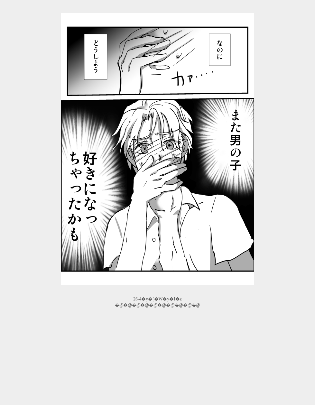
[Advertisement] (158, 357)
